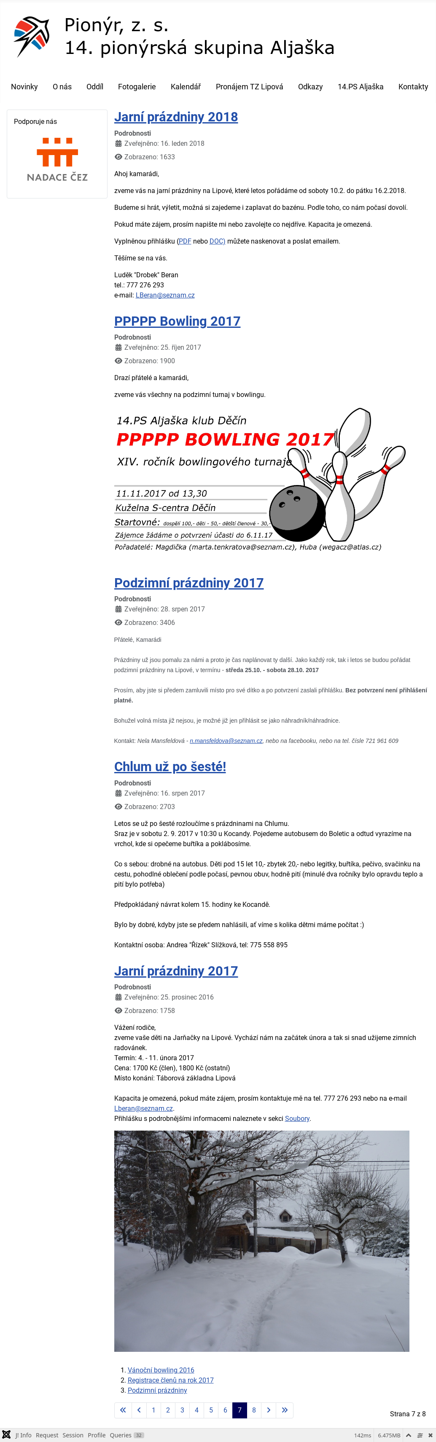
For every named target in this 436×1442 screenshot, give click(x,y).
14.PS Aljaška (361, 87)
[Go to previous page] (139, 1410)
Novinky (24, 87)
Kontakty (413, 87)
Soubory (297, 1119)
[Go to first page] (123, 1410)
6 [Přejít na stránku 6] (225, 1410)
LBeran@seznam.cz (165, 295)
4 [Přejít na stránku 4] (197, 1410)
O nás (62, 87)
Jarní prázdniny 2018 (176, 117)
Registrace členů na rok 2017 (171, 1380)
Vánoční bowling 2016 (161, 1370)
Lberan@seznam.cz (143, 1108)
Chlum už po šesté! (170, 766)
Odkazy (310, 87)
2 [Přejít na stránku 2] (168, 1410)
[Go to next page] (268, 1410)
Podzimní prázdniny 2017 (189, 583)
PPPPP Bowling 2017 (177, 321)
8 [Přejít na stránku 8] (254, 1410)
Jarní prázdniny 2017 (176, 971)
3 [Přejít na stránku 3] (182, 1410)
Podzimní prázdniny (157, 1390)
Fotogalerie (137, 87)
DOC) (218, 241)
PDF (185, 241)
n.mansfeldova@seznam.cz (226, 740)
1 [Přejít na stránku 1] (154, 1410)
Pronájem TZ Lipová (249, 87)
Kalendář (186, 87)
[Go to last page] (284, 1410)
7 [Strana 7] (240, 1410)
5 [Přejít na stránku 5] (211, 1410)
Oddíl (94, 87)
